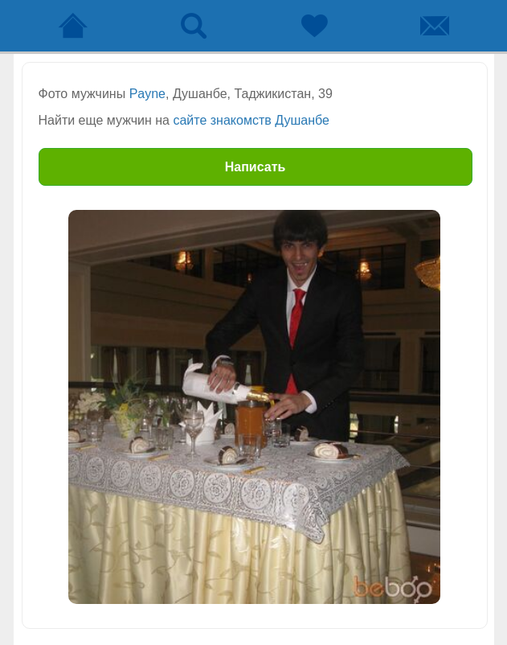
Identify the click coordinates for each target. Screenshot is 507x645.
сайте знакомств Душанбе (251, 120)
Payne (147, 94)
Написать (255, 167)
